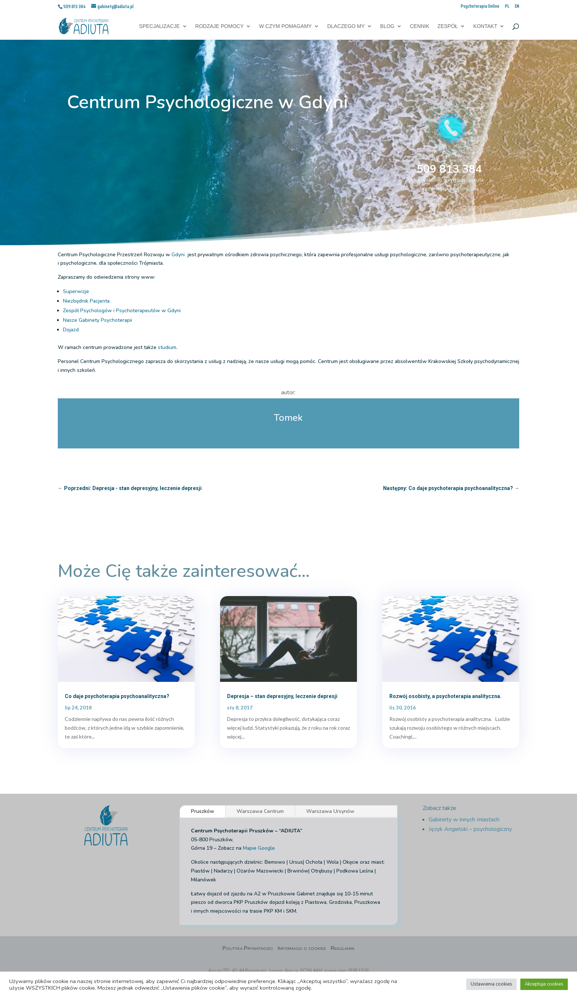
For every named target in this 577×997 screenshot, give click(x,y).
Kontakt (485, 26)
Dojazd (71, 329)
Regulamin (342, 949)
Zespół (448, 26)
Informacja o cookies (302, 949)
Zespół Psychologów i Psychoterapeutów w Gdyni (122, 310)
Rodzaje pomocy (219, 26)
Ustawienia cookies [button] (491, 984)
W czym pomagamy (285, 26)
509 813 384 (449, 169)
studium (167, 347)
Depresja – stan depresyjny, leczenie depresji (282, 696)
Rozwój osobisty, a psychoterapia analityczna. (445, 696)
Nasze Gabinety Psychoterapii (97, 320)
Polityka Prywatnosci (248, 949)
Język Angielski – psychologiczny (470, 829)
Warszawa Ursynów (330, 811)
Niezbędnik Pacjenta (86, 300)
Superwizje (76, 291)
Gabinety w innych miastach (464, 819)
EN (517, 7)
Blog (387, 26)
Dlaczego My (346, 26)
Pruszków (202, 811)
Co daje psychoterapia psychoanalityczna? (117, 696)
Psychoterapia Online (480, 7)
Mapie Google (259, 848)
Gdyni (178, 254)
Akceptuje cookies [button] (544, 984)
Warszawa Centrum (260, 811)
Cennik (419, 26)
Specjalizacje (159, 26)
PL (507, 7)
